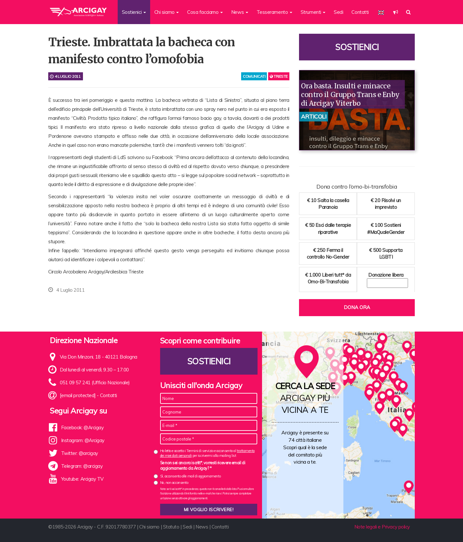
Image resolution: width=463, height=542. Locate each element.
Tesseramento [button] (274, 12)
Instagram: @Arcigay (82, 440)
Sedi (338, 12)
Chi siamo (149, 527)
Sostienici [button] (134, 12)
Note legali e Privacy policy (382, 527)
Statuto (171, 527)
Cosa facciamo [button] (205, 12)
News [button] (239, 12)
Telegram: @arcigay (82, 466)
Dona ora (357, 307)
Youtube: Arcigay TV (82, 479)
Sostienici (357, 47)
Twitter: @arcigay (79, 453)
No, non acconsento (174, 482)
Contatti (359, 12)
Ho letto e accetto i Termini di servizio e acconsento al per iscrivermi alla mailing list (207, 453)
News (201, 527)
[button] (395, 12)
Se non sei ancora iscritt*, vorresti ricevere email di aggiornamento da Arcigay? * (202, 465)
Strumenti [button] (313, 12)
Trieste (279, 76)
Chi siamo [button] (166, 12)
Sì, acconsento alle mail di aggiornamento (190, 476)
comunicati (254, 76)
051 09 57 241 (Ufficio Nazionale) (95, 382)
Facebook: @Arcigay (82, 427)
